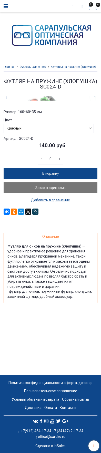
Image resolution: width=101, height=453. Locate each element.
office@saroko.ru (51, 437)
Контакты (68, 408)
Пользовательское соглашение (50, 391)
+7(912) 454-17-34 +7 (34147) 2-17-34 (51, 431)
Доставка (33, 408)
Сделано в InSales (50, 446)
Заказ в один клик (50, 245)
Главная (9, 66)
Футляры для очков (33, 66)
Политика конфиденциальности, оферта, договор (50, 383)
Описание (50, 294)
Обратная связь (75, 399)
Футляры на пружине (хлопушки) (73, 66)
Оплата (50, 408)
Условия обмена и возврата (35, 399)
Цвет (8, 178)
